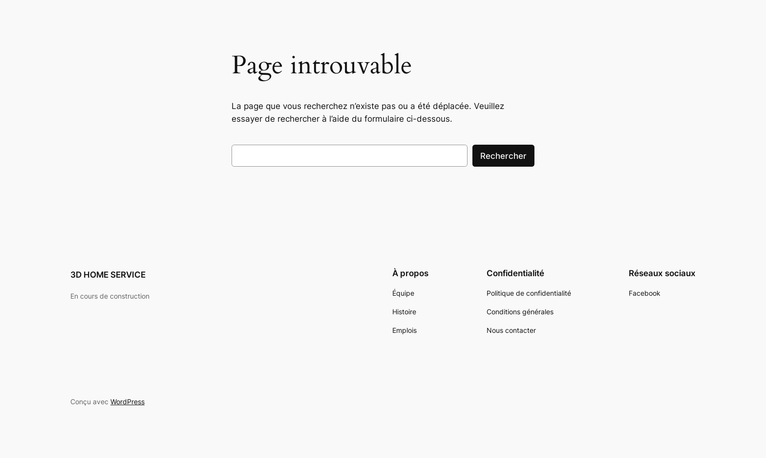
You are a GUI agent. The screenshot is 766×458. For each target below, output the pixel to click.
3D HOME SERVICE (108, 275)
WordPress (127, 401)
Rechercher (503, 156)
